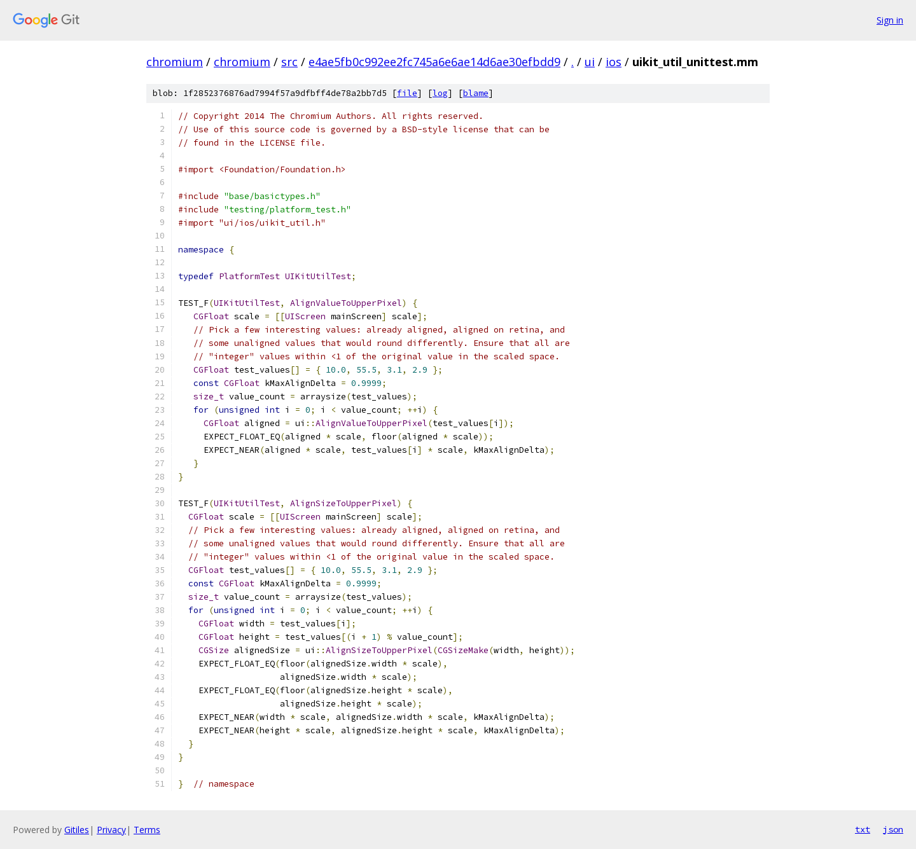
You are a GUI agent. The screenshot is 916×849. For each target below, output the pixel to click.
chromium (174, 61)
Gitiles (76, 830)
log (440, 93)
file (407, 93)
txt (862, 829)
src (289, 61)
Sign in (890, 20)
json (893, 829)
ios (613, 61)
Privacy (111, 830)
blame (476, 93)
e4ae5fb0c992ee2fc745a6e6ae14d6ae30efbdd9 (434, 61)
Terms (147, 830)
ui (590, 61)
